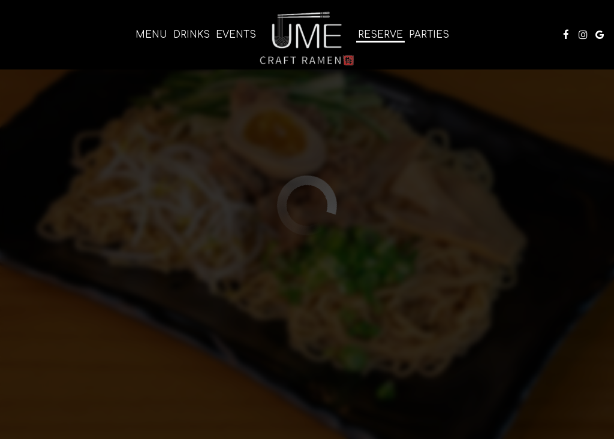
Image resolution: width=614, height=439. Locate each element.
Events (236, 34)
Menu (151, 34)
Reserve (380, 34)
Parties (429, 34)
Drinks (191, 34)
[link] (307, 37)
